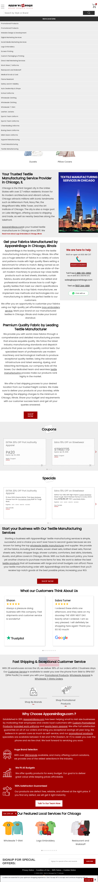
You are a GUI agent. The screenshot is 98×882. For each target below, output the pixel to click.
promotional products (81, 733)
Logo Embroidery (7, 47)
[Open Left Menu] (3, 7)
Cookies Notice (69, 870)
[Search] (89, 13)
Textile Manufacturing (9, 149)
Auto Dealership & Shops (11, 88)
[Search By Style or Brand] (43, 13)
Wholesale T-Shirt (8, 107)
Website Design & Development (13, 33)
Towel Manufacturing (9, 144)
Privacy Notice (28, 870)
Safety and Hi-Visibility (10, 84)
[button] (43, 651)
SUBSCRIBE (89, 861)
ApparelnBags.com (12, 226)
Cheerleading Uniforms (10, 126)
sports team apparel (56, 726)
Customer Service (71, 661)
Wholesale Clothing (8, 102)
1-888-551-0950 (83, 273)
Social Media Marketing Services (13, 42)
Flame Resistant (7, 79)
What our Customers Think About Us (49, 591)
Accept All (88, 880)
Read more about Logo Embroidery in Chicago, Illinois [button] (22, 234)
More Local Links (49, 19)
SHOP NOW (30, 415)
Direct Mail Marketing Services (13, 60)
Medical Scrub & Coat (9, 74)
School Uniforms (7, 93)
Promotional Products (9, 28)
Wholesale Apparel (80, 675)
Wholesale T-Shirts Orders (49, 678)
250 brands (31, 755)
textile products (11, 563)
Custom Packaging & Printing (12, 56)
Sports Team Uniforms (10, 121)
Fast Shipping (23, 661)
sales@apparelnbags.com (78, 279)
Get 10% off (8, 814)
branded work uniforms (26, 726)
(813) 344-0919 (82, 286)
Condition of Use (43, 870)
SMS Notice (56, 870)
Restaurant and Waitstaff (11, 70)
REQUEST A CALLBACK (78, 265)
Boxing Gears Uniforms (10, 130)
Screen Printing (7, 51)
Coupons (49, 429)
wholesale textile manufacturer (47, 545)
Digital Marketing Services (11, 37)
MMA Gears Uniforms (9, 135)
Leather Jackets (7, 112)
